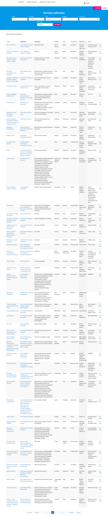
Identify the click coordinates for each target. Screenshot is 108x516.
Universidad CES (24, 261)
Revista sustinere (11, 45)
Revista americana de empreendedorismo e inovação (12, 453)
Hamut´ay (9, 324)
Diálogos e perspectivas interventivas (10, 429)
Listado (97, 8)
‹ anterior (36, 512)
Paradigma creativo (12, 86)
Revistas (21, 2)
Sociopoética (10, 315)
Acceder (87, 3)
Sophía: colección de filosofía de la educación (12, 226)
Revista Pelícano (11, 471)
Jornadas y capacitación (47, 2)
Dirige (81, 41)
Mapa (105, 8)
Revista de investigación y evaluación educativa (12, 253)
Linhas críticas (10, 416)
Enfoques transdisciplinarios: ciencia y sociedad (11, 375)
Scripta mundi (10, 102)
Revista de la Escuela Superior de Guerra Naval (12, 466)
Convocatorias (32, 2)
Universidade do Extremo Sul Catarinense (24, 276)
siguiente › (72, 512)
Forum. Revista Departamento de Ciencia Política (11, 332)
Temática (31, 16)
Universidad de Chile (25, 213)
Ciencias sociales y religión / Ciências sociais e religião (11, 59)
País (47, 16)
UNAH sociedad (11, 479)
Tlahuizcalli (10, 205)
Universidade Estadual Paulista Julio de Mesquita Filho (26, 306)
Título (13, 16)
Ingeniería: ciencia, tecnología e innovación (11, 114)
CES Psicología (10, 261)
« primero (29, 512)
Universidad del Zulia (25, 119)
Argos (8, 150)
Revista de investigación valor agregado (11, 73)
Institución (82, 16)
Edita (89, 41)
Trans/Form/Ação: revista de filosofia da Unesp (12, 306)
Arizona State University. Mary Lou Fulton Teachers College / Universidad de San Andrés (26, 445)
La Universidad (10, 158)
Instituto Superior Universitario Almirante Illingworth (26, 129)
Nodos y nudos (10, 135)
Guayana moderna (11, 487)
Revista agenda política (13, 311)
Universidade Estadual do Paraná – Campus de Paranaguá (26, 453)
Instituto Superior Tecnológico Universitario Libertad (26, 143)
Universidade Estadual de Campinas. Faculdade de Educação (26, 365)
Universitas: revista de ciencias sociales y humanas (12, 220)
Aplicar (57, 24)
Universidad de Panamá (26, 248)
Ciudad (64, 16)
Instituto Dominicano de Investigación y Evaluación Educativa (26, 253)
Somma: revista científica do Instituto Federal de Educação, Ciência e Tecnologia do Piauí (12, 503)
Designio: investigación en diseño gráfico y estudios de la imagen (13, 79)
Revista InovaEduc (11, 363)
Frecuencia (40, 22)
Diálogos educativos (12, 244)
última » (79, 512)
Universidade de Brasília (26, 416)
